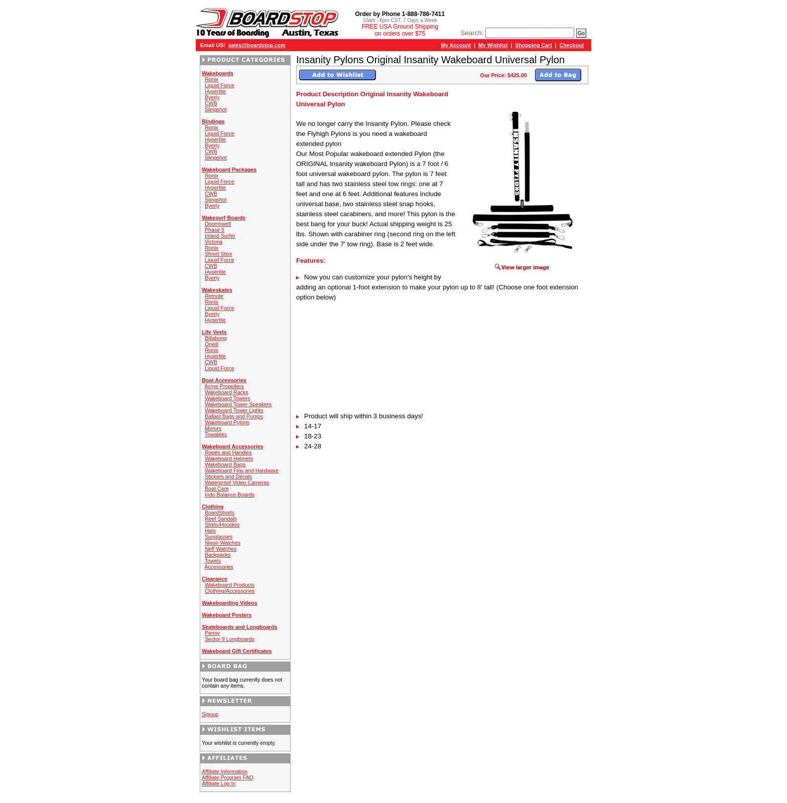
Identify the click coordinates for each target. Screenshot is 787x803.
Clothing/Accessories (230, 591)
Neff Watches (220, 549)
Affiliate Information (224, 771)
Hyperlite (215, 91)
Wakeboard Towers (227, 398)
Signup (210, 714)
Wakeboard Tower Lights (234, 410)
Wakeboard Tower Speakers (238, 404)
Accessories (218, 567)
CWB (211, 103)
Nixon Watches (222, 543)
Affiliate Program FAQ (227, 777)
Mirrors (213, 428)
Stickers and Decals (228, 476)
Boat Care (217, 489)
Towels (213, 561)
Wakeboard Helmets (229, 458)
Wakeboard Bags (225, 464)
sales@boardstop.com (257, 45)
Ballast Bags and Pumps (234, 416)
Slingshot (216, 109)
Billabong (216, 338)
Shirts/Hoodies (222, 525)
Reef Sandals (221, 519)
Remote (214, 296)
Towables (216, 434)
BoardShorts (219, 513)
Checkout (572, 45)
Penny (212, 633)
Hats (210, 531)
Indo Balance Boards (229, 495)
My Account (456, 45)
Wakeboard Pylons (227, 422)
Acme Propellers (223, 386)
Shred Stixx (218, 254)
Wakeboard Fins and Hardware (242, 470)
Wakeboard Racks (226, 392)
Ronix (211, 79)
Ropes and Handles (228, 452)
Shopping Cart (533, 45)
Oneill (211, 344)
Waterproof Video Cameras (237, 482)
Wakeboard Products (229, 585)
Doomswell (218, 224)
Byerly (212, 97)
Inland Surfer (220, 236)
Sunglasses (218, 537)
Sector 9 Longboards (229, 639)
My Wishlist (493, 45)
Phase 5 (214, 230)
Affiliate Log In (218, 783)
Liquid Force (219, 85)
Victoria (213, 242)
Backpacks (218, 555)
